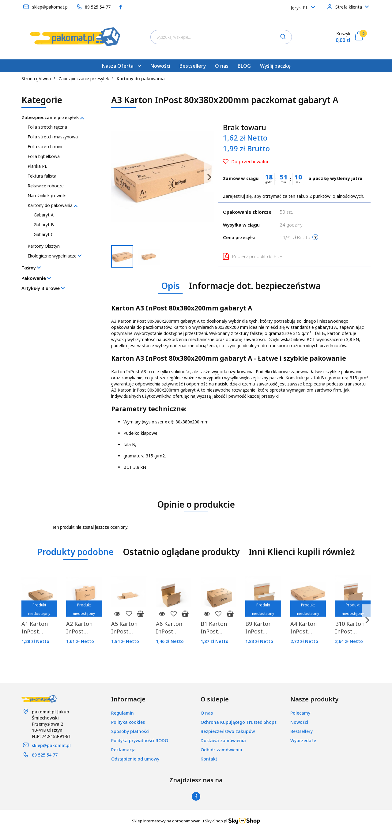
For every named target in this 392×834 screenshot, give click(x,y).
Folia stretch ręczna (47, 127)
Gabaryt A (44, 215)
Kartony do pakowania (52, 205)
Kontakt (209, 759)
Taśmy (31, 268)
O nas (221, 65)
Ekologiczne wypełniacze (54, 256)
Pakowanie (36, 278)
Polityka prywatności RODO (139, 740)
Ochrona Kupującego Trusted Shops (239, 722)
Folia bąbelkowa (44, 156)
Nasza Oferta (121, 65)
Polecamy (300, 713)
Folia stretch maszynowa (53, 137)
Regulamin (122, 713)
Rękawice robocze (46, 186)
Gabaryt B (44, 224)
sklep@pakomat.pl (51, 745)
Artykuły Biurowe (43, 288)
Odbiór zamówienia (221, 750)
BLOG (244, 65)
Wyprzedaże (303, 740)
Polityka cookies (128, 722)
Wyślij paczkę (275, 65)
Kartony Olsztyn (44, 246)
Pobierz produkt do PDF (252, 256)
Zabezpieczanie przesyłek (52, 117)
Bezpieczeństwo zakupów (228, 731)
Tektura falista (42, 176)
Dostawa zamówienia (223, 740)
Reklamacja (123, 750)
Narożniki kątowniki (47, 195)
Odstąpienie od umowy (135, 759)
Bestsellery (192, 65)
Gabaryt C (44, 234)
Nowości (160, 65)
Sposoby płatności (130, 731)
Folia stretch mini (45, 146)
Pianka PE (37, 166)
